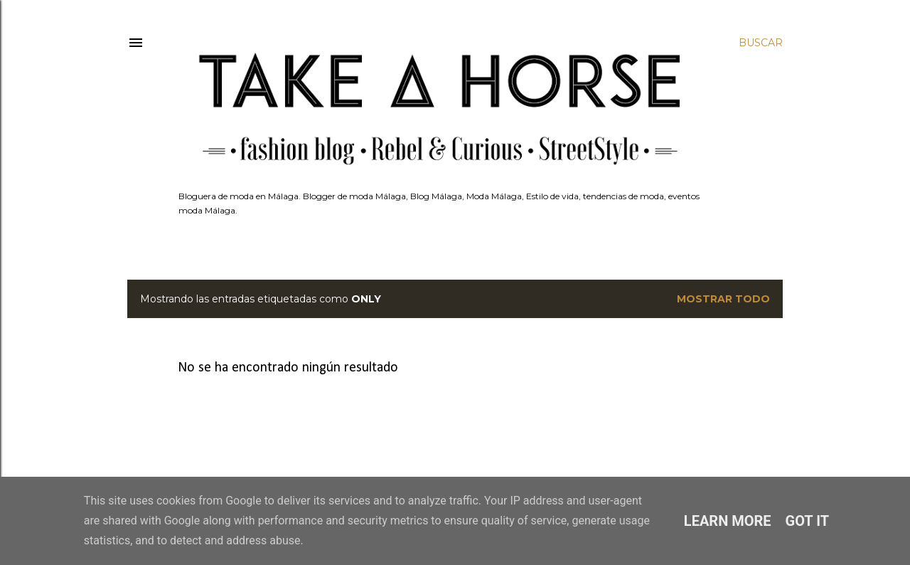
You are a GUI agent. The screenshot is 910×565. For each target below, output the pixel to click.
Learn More (727, 520)
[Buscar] (761, 43)
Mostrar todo (723, 298)
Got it (808, 520)
